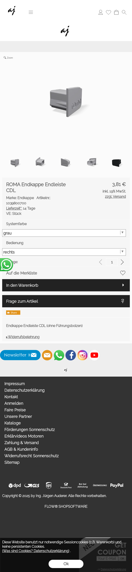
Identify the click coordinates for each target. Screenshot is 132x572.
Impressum (14, 383)
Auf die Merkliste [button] (21, 273)
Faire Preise (15, 410)
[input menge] (112, 262)
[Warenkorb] (116, 12)
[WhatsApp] (58, 355)
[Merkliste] (108, 12)
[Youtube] (94, 355)
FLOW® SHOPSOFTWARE (66, 506)
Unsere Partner (18, 416)
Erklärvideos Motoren (23, 436)
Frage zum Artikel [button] (22, 301)
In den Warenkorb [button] (22, 285)
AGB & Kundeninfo (21, 449)
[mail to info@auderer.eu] (47, 355)
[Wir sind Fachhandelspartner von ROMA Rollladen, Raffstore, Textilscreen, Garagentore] (12, 4)
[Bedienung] (64, 252)
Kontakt (11, 397)
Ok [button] (66, 564)
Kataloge (12, 423)
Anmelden (13, 403)
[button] (30, 12)
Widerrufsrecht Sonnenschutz (31, 456)
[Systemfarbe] (64, 232)
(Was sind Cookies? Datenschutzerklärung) (35, 551)
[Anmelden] (100, 12)
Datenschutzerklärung (24, 390)
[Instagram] (82, 355)
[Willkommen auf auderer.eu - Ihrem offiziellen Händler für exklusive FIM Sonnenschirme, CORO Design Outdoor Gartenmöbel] (66, 368)
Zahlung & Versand (21, 442)
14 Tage (20, 208)
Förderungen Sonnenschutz (29, 429)
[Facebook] (70, 355)
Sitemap (11, 462)
